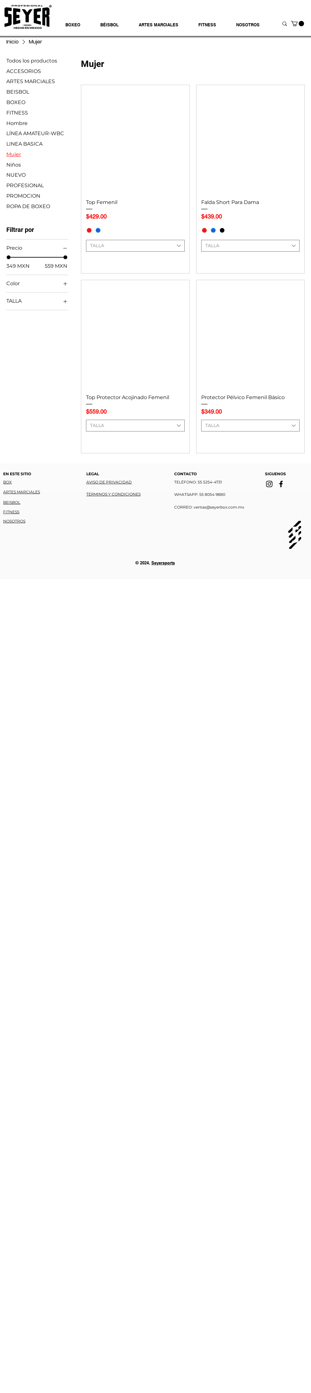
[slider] (8, 257)
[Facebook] (281, 484)
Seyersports (163, 562)
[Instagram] (269, 484)
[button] (297, 23)
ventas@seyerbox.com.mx (219, 507)
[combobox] (135, 246)
